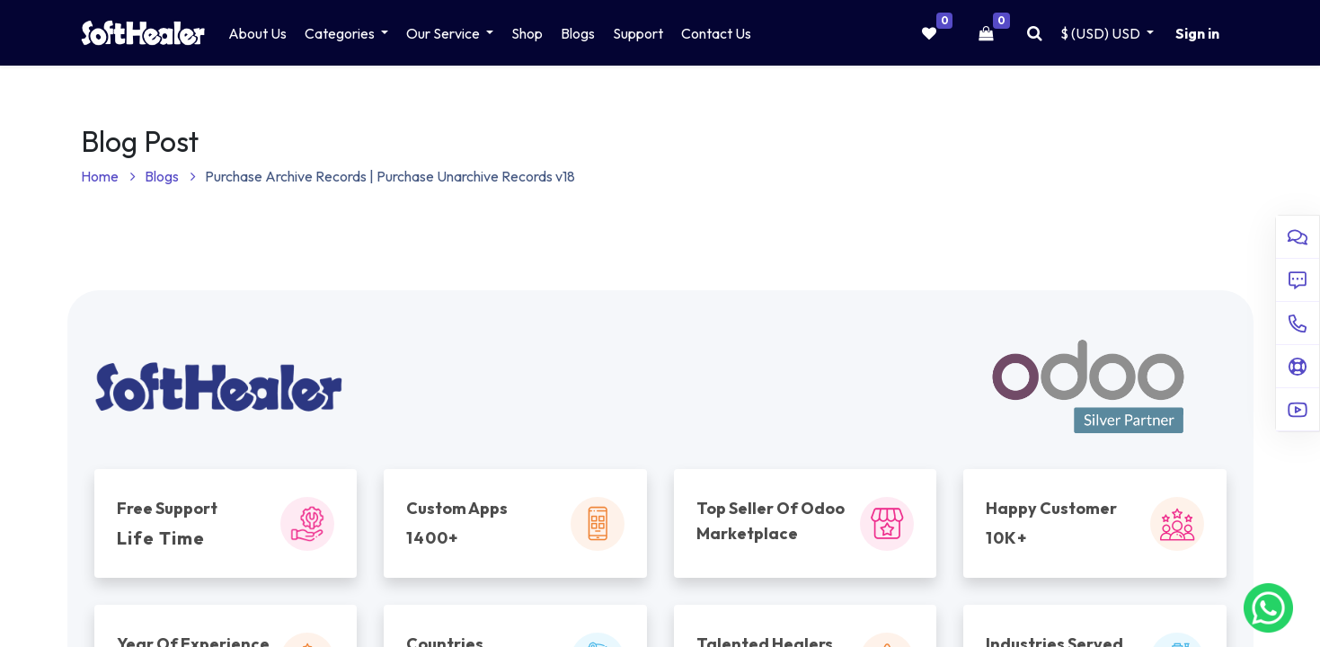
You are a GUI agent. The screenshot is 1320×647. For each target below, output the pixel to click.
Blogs (170, 176)
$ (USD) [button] (1101, 33)
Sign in (1197, 33)
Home (108, 176)
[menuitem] (257, 33)
